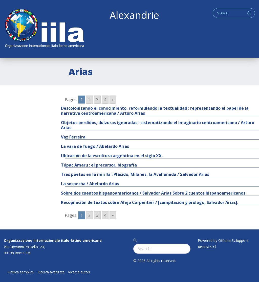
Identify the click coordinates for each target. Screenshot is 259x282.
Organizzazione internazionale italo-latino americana (53, 240)
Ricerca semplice (21, 272)
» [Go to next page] (113, 99)
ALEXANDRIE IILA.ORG (44, 29)
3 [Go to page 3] (97, 99)
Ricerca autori (79, 272)
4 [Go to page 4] (105, 99)
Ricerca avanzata (51, 272)
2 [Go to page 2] (89, 99)
